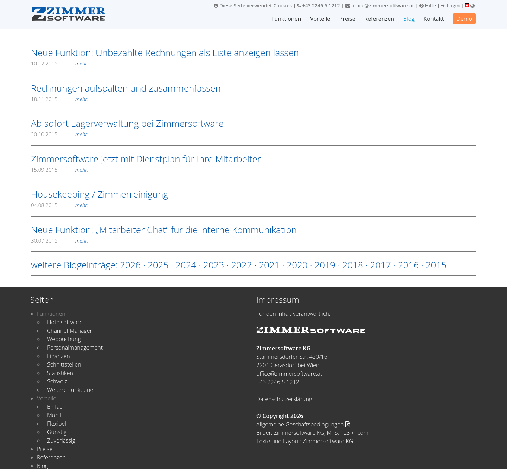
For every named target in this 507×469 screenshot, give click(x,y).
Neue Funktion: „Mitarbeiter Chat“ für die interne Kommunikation (164, 229)
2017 (380, 264)
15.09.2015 (61, 169)
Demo (464, 19)
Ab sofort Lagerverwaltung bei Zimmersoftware (127, 123)
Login (450, 5)
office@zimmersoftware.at (379, 5)
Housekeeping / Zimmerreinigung (99, 194)
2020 (297, 264)
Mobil (54, 415)
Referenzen (379, 19)
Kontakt (434, 19)
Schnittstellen (64, 364)
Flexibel (56, 423)
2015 (436, 264)
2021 (269, 264)
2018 (352, 264)
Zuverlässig (61, 440)
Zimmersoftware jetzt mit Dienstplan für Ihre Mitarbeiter (146, 158)
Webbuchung (64, 339)
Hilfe (427, 5)
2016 (408, 264)
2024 (185, 264)
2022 (241, 264)
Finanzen (58, 356)
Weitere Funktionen (72, 390)
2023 (213, 264)
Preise (348, 19)
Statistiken (60, 373)
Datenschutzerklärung (284, 399)
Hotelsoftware (65, 322)
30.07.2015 (61, 240)
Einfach (56, 407)
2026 (130, 264)
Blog (409, 19)
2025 (158, 264)
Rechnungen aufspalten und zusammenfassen (126, 88)
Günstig (56, 432)
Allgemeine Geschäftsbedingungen (303, 424)
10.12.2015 (61, 63)
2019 (324, 264)
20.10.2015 (61, 134)
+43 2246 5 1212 (318, 5)
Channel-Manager (69, 330)
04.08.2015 (61, 204)
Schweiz (57, 381)
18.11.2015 (61, 98)
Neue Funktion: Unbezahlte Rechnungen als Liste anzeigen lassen (165, 52)
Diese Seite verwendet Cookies (253, 5)
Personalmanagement (75, 347)
